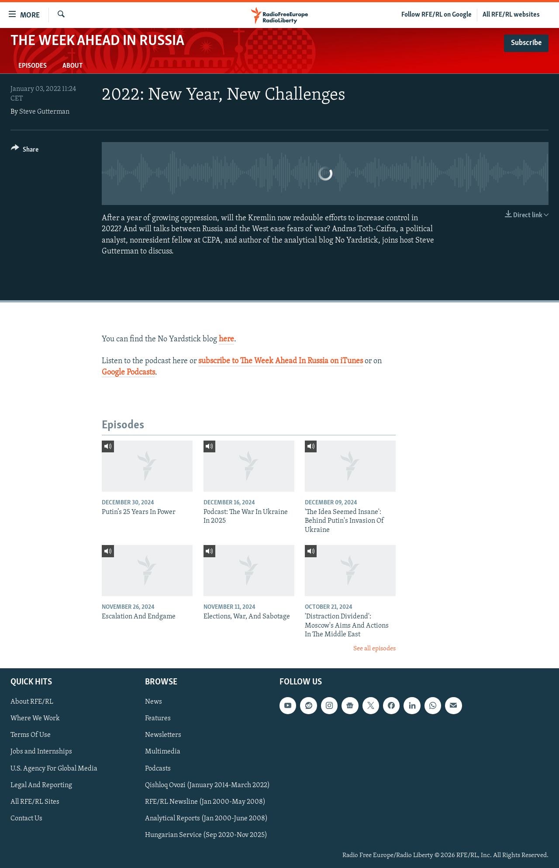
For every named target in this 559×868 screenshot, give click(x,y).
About (72, 65)
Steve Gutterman (44, 111)
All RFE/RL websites (511, 14)
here (226, 339)
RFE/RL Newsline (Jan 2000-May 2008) (205, 802)
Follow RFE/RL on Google (436, 14)
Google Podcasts (128, 372)
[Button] (24, 151)
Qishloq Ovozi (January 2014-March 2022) (207, 785)
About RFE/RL (31, 701)
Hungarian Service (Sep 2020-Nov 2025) (206, 835)
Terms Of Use (30, 735)
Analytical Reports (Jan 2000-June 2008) (206, 818)
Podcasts (158, 768)
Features (158, 718)
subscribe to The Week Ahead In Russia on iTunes (280, 361)
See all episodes (374, 649)
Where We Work (35, 718)
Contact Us (26, 818)
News (153, 701)
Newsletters (163, 735)
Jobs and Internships (41, 752)
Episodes (32, 65)
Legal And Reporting (41, 785)
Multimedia (162, 752)
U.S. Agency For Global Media (53, 768)
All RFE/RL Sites (34, 802)
